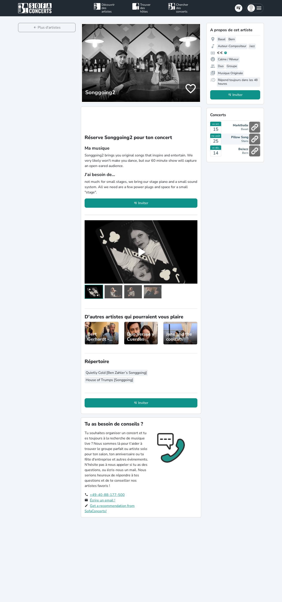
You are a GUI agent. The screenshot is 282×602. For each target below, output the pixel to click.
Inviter (143, 203)
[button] (255, 8)
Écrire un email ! (102, 500)
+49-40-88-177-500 (107, 494)
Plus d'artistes (49, 27)
